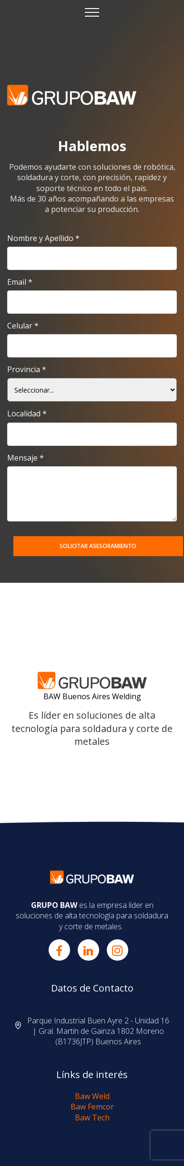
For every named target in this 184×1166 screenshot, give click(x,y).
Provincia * (26, 369)
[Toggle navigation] (92, 12)
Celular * (23, 325)
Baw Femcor (92, 1106)
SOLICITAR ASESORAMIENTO (98, 546)
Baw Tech (92, 1117)
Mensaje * (25, 458)
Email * (19, 282)
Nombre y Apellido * (43, 238)
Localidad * (27, 413)
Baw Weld (92, 1096)
